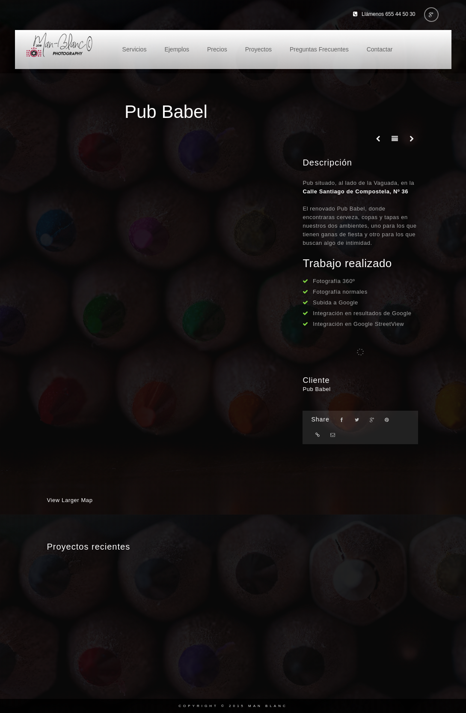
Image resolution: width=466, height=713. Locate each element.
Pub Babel (316, 389)
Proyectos (258, 49)
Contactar (380, 49)
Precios (217, 49)
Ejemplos (176, 49)
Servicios (134, 49)
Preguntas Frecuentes (319, 49)
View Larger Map (70, 500)
